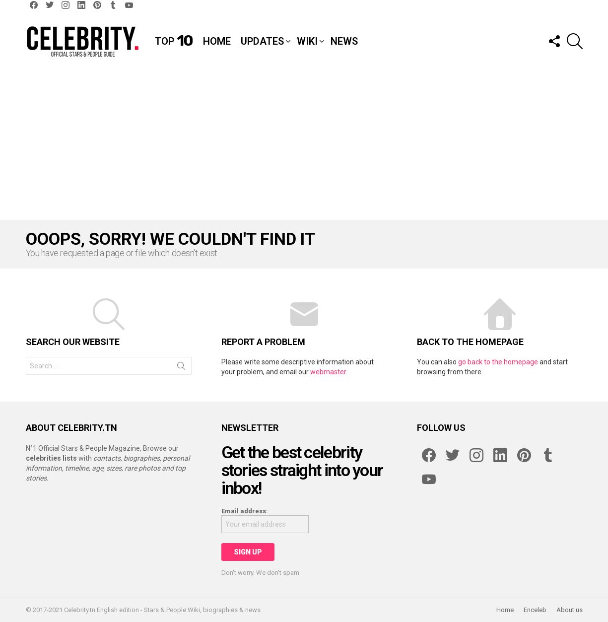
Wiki (307, 41)
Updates (262, 41)
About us (569, 610)
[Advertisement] (304, 145)
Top (174, 41)
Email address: (244, 511)
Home (217, 41)
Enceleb (535, 610)
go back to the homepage (498, 362)
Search (181, 368)
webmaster (328, 372)
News (344, 41)
